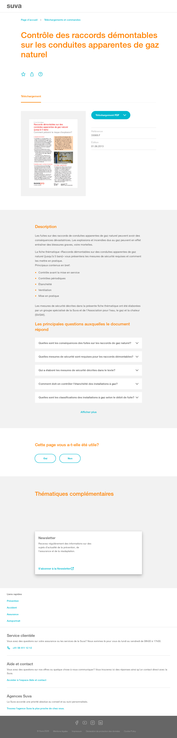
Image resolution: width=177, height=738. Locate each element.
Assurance (13, 614)
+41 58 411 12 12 (19, 647)
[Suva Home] (14, 6)
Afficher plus (89, 412)
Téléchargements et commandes (62, 19)
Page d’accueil (29, 19)
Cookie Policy (130, 731)
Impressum (77, 731)
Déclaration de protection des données (103, 731)
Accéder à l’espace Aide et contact (26, 679)
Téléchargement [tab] (31, 96)
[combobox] (110, 115)
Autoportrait (13, 620)
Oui (45, 458)
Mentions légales (60, 731)
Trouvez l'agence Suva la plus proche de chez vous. (35, 708)
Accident (12, 607)
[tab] (88, 343)
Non (70, 458)
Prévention (13, 600)
